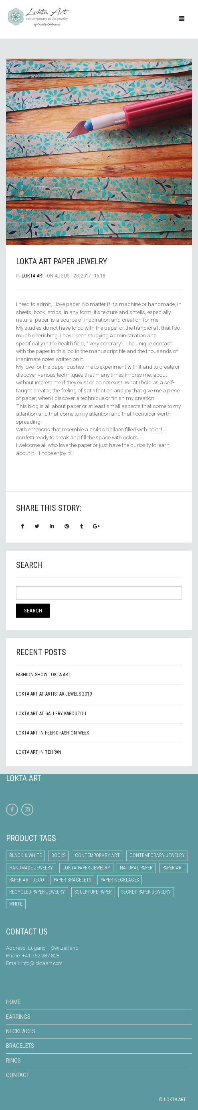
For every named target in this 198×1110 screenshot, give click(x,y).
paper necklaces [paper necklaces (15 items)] (120, 880)
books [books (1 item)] (58, 855)
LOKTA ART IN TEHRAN (38, 752)
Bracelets (20, 1045)
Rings (13, 1060)
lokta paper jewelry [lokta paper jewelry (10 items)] (86, 868)
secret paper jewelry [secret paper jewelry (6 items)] (146, 892)
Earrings (18, 1016)
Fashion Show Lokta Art (43, 674)
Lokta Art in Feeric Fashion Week (52, 733)
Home (13, 1002)
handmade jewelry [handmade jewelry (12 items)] (31, 868)
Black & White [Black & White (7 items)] (25, 855)
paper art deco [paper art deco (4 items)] (26, 880)
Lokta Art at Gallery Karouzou (51, 713)
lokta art (33, 276)
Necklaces (20, 1031)
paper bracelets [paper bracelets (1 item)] (72, 880)
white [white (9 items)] (15, 904)
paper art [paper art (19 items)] (173, 868)
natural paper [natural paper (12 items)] (136, 868)
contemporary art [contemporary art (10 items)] (97, 855)
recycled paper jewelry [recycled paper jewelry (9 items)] (37, 892)
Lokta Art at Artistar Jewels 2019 (54, 694)
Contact (17, 1075)
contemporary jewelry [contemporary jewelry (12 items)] (157, 855)
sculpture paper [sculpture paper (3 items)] (93, 892)
